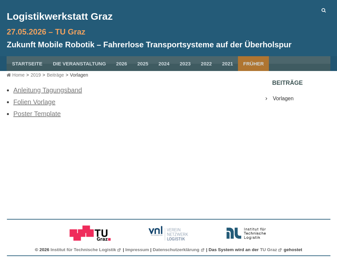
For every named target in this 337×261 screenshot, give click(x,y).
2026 (121, 63)
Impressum (137, 249)
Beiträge (55, 75)
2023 (185, 63)
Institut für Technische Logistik (86, 249)
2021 (227, 63)
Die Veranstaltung (79, 63)
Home (15, 75)
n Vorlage (42, 102)
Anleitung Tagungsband (47, 90)
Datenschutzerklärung (179, 249)
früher (253, 63)
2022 (206, 63)
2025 (142, 63)
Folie (20, 102)
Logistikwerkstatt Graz (60, 16)
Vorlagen (283, 98)
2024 (164, 63)
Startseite (27, 63)
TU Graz (271, 249)
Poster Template (37, 113)
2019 (36, 75)
